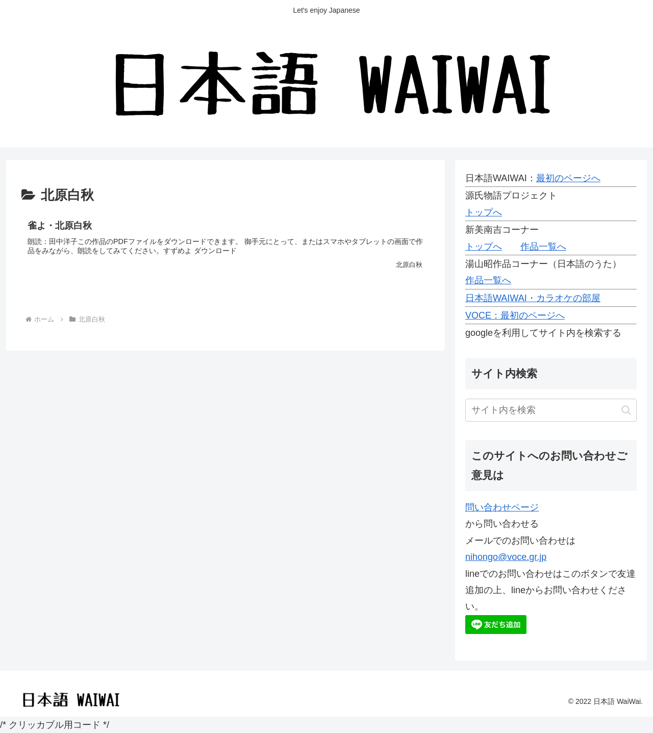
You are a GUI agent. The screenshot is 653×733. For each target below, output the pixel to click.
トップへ (483, 212)
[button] (626, 410)
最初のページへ (568, 178)
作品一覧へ (543, 246)
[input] (551, 410)
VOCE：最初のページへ (515, 315)
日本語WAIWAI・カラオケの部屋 (532, 298)
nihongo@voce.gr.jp (505, 557)
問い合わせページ (502, 507)
